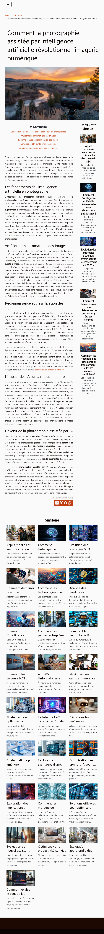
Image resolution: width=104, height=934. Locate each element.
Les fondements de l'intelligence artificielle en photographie (38, 131)
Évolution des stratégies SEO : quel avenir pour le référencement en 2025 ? (88, 257)
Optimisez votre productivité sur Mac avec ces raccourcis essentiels (52, 852)
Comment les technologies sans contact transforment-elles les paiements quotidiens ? (88, 364)
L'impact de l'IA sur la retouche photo (38, 143)
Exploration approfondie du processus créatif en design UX (81, 852)
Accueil (8, 15)
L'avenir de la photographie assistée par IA (38, 147)
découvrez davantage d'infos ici (49, 369)
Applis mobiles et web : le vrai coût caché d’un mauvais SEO (88, 154)
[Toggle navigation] (8, 4)
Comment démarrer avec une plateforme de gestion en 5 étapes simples (89, 310)
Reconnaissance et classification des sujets (38, 139)
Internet (18, 15)
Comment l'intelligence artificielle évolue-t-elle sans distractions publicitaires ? (88, 204)
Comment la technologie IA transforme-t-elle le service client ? (82, 637)
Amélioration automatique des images (38, 135)
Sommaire (40, 126)
